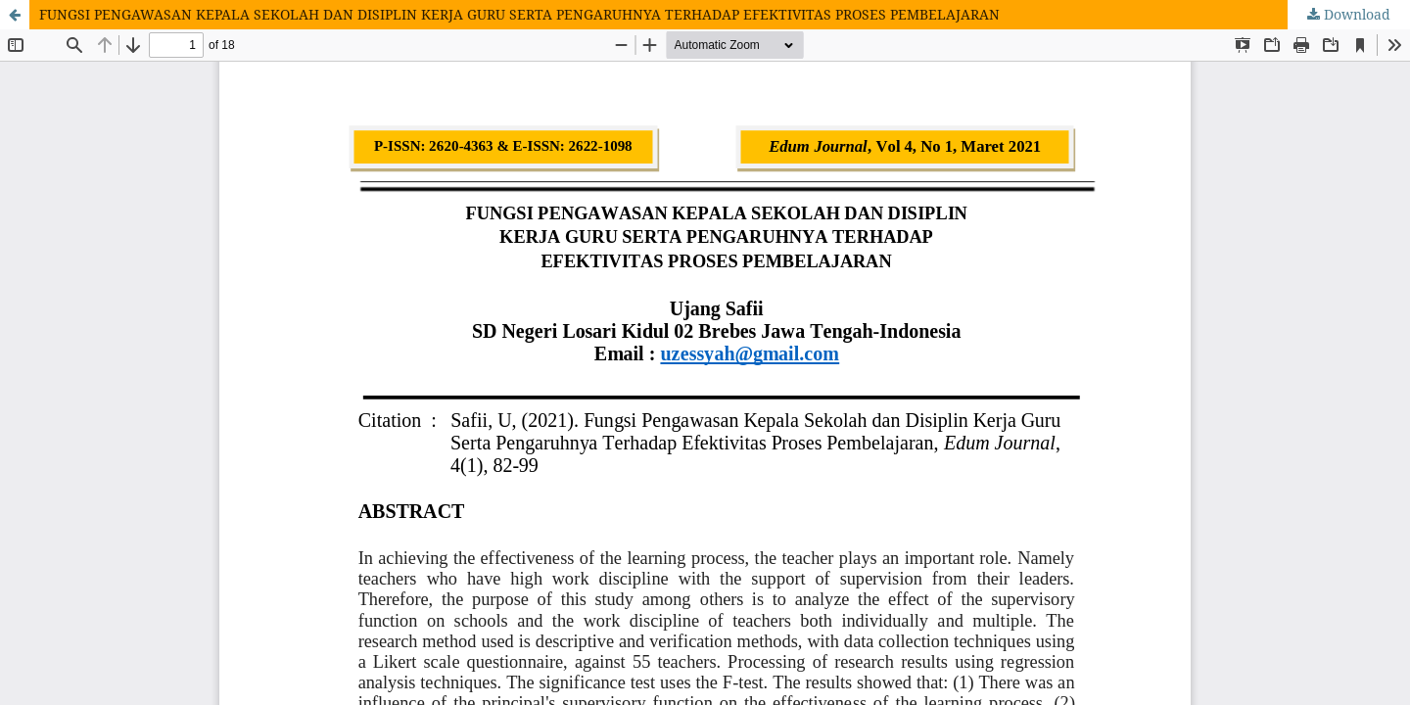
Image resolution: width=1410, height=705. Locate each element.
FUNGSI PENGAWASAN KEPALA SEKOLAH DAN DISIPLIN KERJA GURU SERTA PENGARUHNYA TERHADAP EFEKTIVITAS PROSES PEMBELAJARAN (519, 14)
